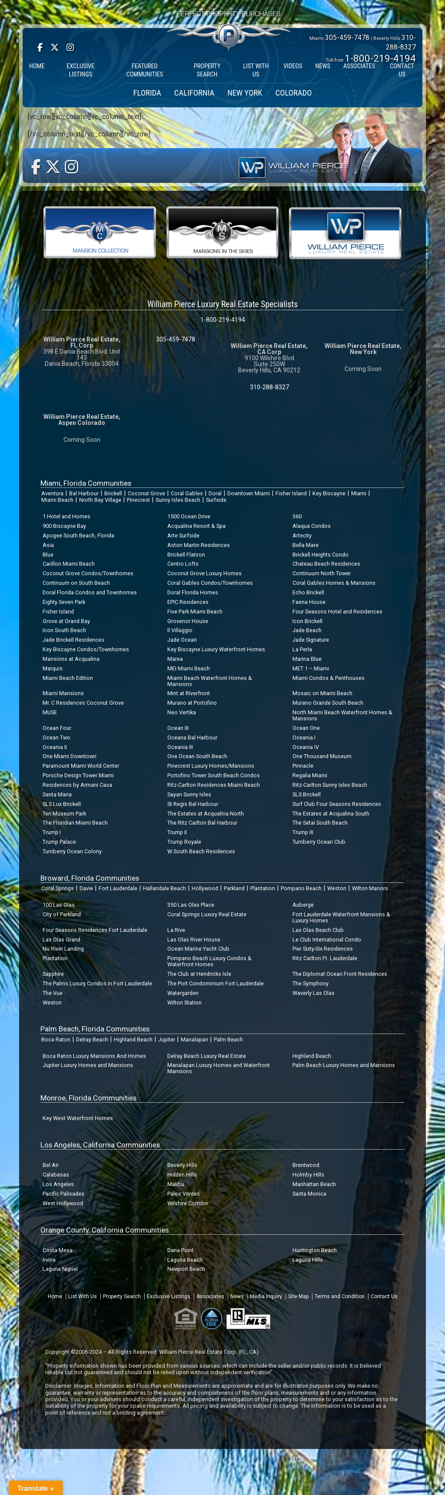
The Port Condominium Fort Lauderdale (215, 983)
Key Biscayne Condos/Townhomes (86, 649)
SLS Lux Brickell (62, 804)
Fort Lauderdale (118, 888)
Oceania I (303, 737)
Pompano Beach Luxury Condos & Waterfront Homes (209, 961)
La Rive (176, 930)
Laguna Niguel (60, 1269)
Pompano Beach (301, 888)
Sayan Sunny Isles (189, 794)
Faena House (308, 602)
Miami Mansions (63, 693)
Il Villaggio (180, 630)
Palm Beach (228, 1039)
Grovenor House (187, 621)
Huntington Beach (314, 1250)
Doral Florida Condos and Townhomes (90, 592)
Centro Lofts (183, 563)
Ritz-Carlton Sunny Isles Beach (329, 785)
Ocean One (306, 728)
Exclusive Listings (168, 1296)
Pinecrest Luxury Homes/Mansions (210, 765)
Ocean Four (57, 728)
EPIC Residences (188, 602)
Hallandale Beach (164, 888)
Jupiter (166, 1039)
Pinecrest (138, 500)
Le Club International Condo (326, 939)
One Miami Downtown (69, 756)
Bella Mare (305, 545)
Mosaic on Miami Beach (322, 693)
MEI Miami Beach (188, 668)
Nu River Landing (63, 948)
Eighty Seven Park (64, 602)
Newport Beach (186, 1269)
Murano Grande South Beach (327, 702)
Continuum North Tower (321, 573)
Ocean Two (56, 737)
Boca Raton (55, 1039)
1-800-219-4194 (380, 58)
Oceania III (180, 747)
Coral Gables (187, 493)
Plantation (262, 888)
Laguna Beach (185, 1259)
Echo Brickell (308, 592)
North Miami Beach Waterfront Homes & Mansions (342, 715)
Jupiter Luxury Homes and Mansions (88, 1065)
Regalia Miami (309, 775)
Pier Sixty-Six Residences (322, 948)
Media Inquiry (266, 1296)
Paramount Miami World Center (81, 765)
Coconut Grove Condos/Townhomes (88, 573)
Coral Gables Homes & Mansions (333, 583)
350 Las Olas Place (190, 905)
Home (55, 1296)
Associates (210, 1296)
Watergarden (183, 993)
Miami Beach (57, 500)
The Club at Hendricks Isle (199, 974)
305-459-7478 (347, 37)
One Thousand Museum (322, 756)
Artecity (302, 535)
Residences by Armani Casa (77, 785)
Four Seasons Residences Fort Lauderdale (95, 930)
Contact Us (384, 1296)
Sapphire (53, 974)
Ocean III (178, 728)
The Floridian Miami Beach (75, 822)
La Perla (302, 649)
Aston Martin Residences (198, 545)
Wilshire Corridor (187, 1203)
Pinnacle (302, 765)
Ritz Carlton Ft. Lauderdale (324, 958)
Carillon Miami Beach (69, 563)
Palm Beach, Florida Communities (94, 1028)
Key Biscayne (328, 493)
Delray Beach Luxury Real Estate (206, 1056)
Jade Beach (307, 630)
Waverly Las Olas (313, 993)
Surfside (216, 500)
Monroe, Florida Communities (88, 1098)
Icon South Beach (64, 630)
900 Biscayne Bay (64, 526)
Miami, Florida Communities (85, 483)
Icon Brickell (307, 621)
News (237, 1296)
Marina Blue (307, 659)
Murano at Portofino (192, 702)
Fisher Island (291, 493)
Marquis (53, 668)
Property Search (122, 1296)
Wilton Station (184, 1002)
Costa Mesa (58, 1250)
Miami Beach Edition (68, 678)
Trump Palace (59, 842)
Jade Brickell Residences (73, 639)
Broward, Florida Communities (89, 878)
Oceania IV (305, 747)
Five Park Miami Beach (194, 611)
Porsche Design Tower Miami (78, 775)
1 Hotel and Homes (66, 516)
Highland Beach (133, 1039)
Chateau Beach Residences (326, 563)
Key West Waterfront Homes (78, 1118)
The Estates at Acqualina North (205, 813)
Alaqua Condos (311, 526)
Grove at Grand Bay (66, 621)
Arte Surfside (183, 535)
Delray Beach (92, 1039)
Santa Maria (57, 794)
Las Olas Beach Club (318, 930)
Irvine (49, 1259)
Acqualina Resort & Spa (196, 526)
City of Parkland (62, 914)
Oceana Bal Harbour (192, 737)
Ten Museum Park (64, 813)
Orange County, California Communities (104, 1230)
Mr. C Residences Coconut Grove (83, 702)
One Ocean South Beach (197, 756)
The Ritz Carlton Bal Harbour (202, 822)
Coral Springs (57, 888)
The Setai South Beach (320, 822)
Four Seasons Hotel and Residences (337, 611)
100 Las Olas (59, 905)
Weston (336, 888)
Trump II (177, 832)
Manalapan (194, 1039)
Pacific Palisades (63, 1193)
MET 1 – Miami (310, 668)
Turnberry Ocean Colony (72, 851)
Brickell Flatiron (186, 554)
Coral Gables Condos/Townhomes (210, 583)
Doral (215, 493)
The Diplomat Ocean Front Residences (339, 974)
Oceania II (55, 747)
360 (297, 516)
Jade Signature (310, 639)
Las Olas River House (193, 939)
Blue (48, 554)
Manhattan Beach (314, 1184)
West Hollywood (63, 1203)
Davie (86, 888)
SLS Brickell (306, 794)
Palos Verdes (183, 1193)
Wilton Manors (370, 888)
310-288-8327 (269, 387)
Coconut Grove (146, 493)
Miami (358, 493)
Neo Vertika (181, 712)
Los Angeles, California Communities (100, 1144)
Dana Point (180, 1250)
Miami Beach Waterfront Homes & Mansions (209, 681)
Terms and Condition (340, 1296)
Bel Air (51, 1165)
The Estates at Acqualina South (330, 813)
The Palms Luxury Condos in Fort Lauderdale (97, 983)
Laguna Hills (307, 1259)
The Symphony (310, 983)
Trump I (52, 832)
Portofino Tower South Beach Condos (213, 775)
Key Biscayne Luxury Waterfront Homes (216, 649)
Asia (48, 545)
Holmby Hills (308, 1174)
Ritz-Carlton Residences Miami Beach (213, 785)
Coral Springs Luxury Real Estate (206, 914)
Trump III (302, 832)
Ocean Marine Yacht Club (198, 948)
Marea (175, 659)
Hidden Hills (182, 1174)
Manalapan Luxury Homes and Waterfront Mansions (218, 1068)
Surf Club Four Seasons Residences (336, 804)
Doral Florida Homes (192, 592)
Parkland (234, 888)
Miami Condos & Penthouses (328, 678)
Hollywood (205, 888)
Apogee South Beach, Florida (78, 535)
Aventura (52, 493)
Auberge (303, 905)
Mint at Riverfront (188, 693)
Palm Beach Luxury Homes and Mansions (343, 1065)
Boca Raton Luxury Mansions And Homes (94, 1056)
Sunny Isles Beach (178, 500)
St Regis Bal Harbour (192, 804)
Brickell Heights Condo (320, 554)
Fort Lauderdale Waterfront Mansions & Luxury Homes (341, 917)
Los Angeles (58, 1184)
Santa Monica (309, 1193)
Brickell (113, 493)
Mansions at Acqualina (71, 659)
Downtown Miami (248, 493)
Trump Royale (184, 842)
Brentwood (305, 1165)
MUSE (50, 712)
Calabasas (56, 1174)
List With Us (82, 1296)
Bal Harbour (84, 493)
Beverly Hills (182, 1165)
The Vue (53, 993)
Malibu (175, 1184)
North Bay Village (100, 500)
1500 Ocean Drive (188, 516)
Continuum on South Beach (76, 583)
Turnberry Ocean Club (318, 842)
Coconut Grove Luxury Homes (204, 573)
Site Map (298, 1296)
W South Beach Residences (201, 851)
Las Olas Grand (61, 939)
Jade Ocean (182, 639)
